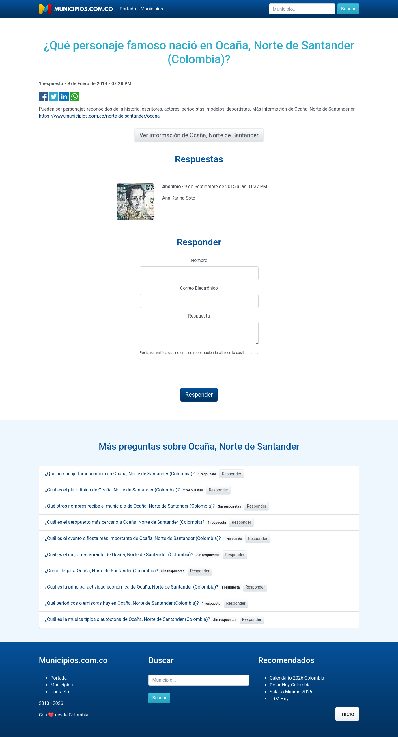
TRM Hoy (279, 698)
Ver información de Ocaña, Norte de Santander (198, 135)
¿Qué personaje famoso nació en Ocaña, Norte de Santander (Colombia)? (131, 473)
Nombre (199, 260)
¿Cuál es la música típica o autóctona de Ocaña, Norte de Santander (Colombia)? (141, 619)
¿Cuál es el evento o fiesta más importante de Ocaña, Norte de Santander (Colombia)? (144, 538)
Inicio (347, 713)
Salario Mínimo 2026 (291, 692)
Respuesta (199, 316)
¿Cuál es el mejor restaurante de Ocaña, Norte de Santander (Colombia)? (133, 554)
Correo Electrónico (199, 288)
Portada (128, 9)
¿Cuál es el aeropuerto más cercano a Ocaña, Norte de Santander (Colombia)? (136, 522)
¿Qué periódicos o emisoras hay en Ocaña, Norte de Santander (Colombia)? (134, 603)
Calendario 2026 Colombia (297, 678)
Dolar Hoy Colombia (290, 685)
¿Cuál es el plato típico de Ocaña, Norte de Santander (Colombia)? (125, 490)
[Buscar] (302, 8)
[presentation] (183, 372)
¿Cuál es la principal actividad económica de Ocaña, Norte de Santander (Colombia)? (143, 587)
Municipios (152, 9)
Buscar (348, 9)
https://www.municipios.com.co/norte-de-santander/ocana (99, 116)
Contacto (60, 692)
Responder (231, 473)
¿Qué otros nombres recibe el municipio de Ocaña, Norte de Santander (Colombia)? (144, 506)
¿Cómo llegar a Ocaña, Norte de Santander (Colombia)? (115, 570)
